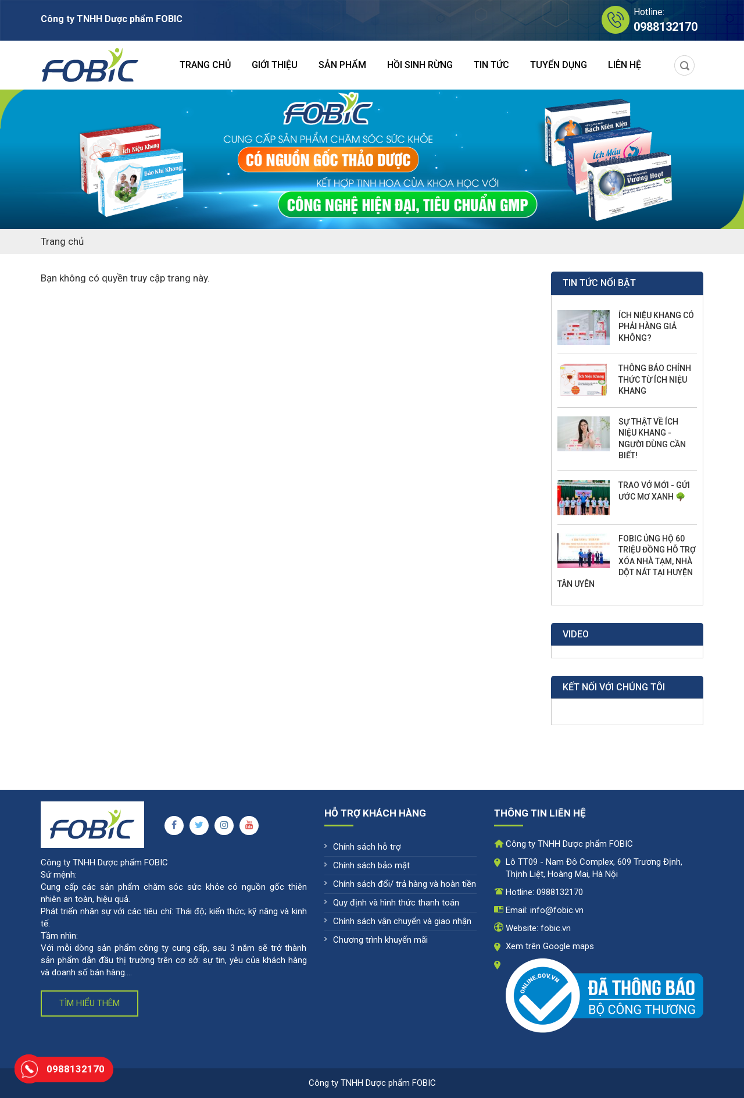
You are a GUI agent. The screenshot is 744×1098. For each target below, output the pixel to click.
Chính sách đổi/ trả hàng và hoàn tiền (404, 884)
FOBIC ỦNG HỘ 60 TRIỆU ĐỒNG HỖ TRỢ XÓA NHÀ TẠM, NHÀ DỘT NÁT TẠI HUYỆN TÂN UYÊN (626, 561)
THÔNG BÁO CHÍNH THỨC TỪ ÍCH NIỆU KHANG (654, 379)
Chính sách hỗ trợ (367, 847)
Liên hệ (624, 64)
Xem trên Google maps (550, 946)
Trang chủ (205, 64)
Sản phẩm (342, 64)
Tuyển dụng (558, 64)
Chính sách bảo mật (371, 865)
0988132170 (559, 892)
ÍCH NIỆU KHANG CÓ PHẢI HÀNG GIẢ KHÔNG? (656, 327)
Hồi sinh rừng (420, 64)
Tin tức (491, 64)
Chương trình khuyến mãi (380, 940)
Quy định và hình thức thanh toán (396, 902)
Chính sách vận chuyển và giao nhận (402, 921)
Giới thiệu (275, 64)
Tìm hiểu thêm (89, 1003)
